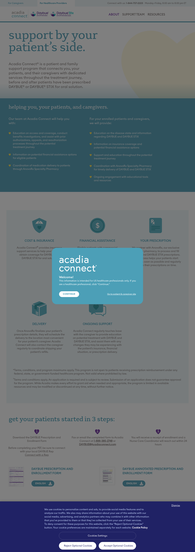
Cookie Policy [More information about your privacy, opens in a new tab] (140, 527)
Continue (69, 294)
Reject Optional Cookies (78, 546)
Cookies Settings (97, 536)
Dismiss (175, 505)
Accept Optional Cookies (118, 546)
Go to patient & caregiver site (121, 294)
